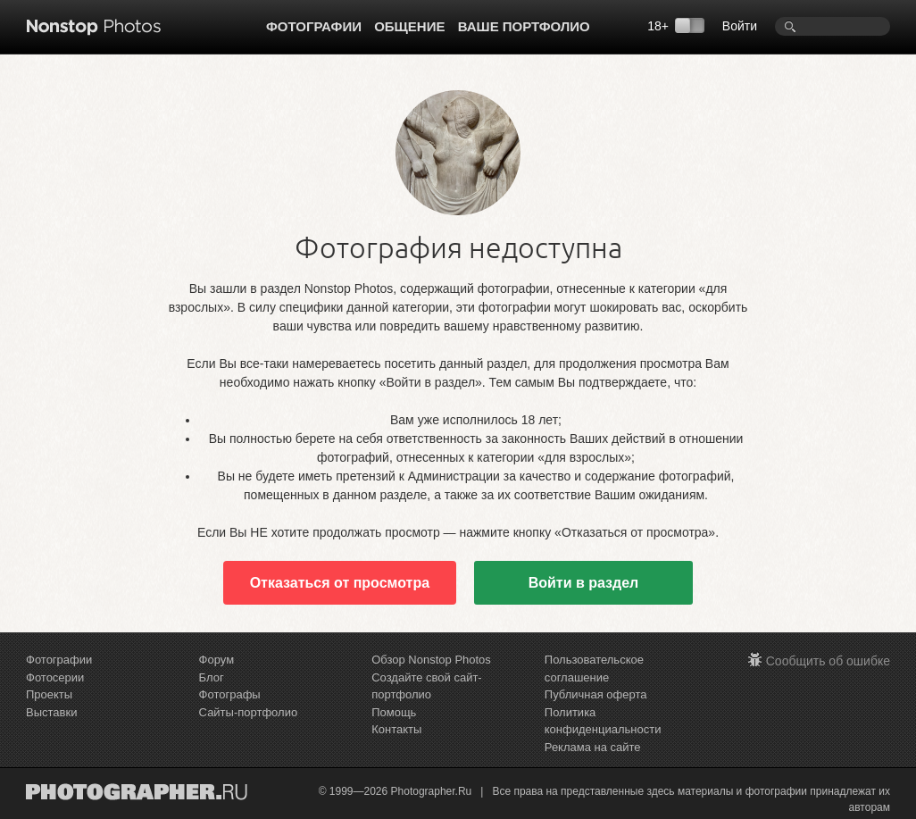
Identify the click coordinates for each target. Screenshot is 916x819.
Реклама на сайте (593, 747)
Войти (739, 26)
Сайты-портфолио (248, 712)
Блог (211, 677)
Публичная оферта (596, 694)
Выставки (51, 712)
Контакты (396, 729)
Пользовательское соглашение (594, 668)
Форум (217, 659)
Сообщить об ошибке (828, 661)
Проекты (49, 694)
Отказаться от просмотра (339, 582)
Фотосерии (55, 677)
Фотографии (314, 26)
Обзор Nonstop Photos (431, 659)
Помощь (393, 712)
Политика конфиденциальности (603, 721)
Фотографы (230, 694)
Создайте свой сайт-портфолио (426, 686)
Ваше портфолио (524, 26)
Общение (409, 26)
